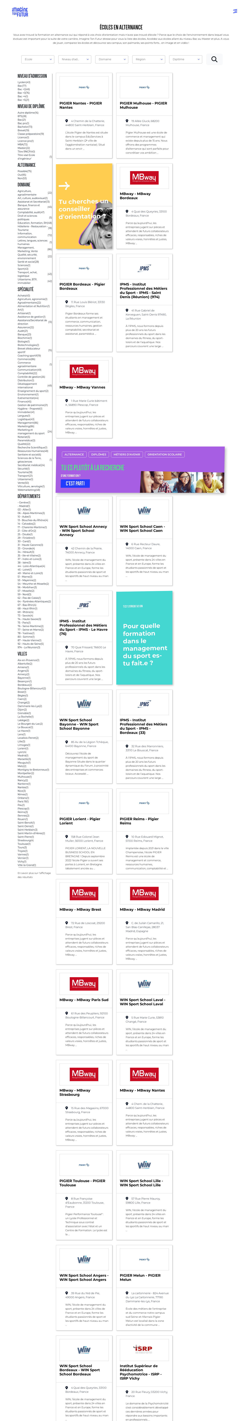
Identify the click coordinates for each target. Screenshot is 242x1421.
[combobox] (37, 59)
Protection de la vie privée (84, 1417)
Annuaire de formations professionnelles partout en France (44, 1411)
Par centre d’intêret (71, 1357)
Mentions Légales (23, 1417)
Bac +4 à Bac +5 (115, 1371)
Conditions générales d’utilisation (51, 1417)
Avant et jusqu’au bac (118, 1350)
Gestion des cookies (143, 1417)
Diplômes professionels (119, 1377)
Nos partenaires (207, 1357)
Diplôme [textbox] (178, 59)
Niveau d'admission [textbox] (73, 59)
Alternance (74, 376)
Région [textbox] (141, 59)
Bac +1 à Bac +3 (114, 1364)
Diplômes (98, 376)
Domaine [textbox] (105, 59)
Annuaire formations (26, 1350)
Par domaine (67, 1350)
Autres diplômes (115, 1384)
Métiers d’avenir (127, 376)
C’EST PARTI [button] (75, 405)
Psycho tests (159, 1360)
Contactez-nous (207, 1364)
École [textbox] (28, 59)
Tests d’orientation (162, 1353)
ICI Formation (69, 1405)
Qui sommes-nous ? (209, 1350)
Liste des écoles (19, 1307)
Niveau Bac (112, 1357)
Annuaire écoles (23, 1357)
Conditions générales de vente (115, 1417)
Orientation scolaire (165, 376)
